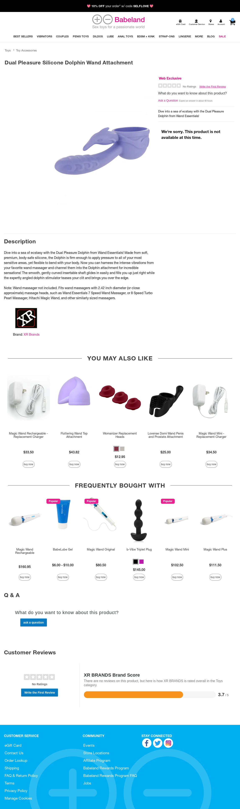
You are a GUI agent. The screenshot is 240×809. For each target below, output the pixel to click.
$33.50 (28, 452)
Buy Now (28, 464)
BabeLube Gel (63, 549)
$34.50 (211, 452)
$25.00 (165, 452)
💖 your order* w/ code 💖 (120, 6)
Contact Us (14, 753)
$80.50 (101, 565)
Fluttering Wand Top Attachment (74, 435)
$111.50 (215, 565)
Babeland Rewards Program (106, 768)
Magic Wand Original (101, 549)
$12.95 (120, 457)
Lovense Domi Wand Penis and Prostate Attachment (166, 435)
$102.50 (177, 565)
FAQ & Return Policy (21, 775)
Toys (8, 50)
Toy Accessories (26, 50)
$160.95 (25, 567)
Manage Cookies (18, 798)
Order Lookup (16, 760)
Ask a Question (168, 100)
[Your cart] (232, 22)
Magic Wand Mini (177, 549)
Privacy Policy (16, 790)
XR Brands (32, 334)
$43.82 (74, 452)
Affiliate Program (96, 760)
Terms (9, 783)
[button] (116, 448)
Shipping (12, 768)
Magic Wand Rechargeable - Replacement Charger (28, 435)
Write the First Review (212, 86)
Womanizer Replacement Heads (120, 435)
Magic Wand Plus (215, 549)
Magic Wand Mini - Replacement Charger (211, 435)
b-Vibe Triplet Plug (139, 549)
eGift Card (13, 745)
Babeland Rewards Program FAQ (110, 775)
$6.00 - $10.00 (63, 565)
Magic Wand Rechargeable (24, 551)
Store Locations (96, 753)
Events (89, 745)
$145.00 (139, 570)
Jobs (87, 783)
